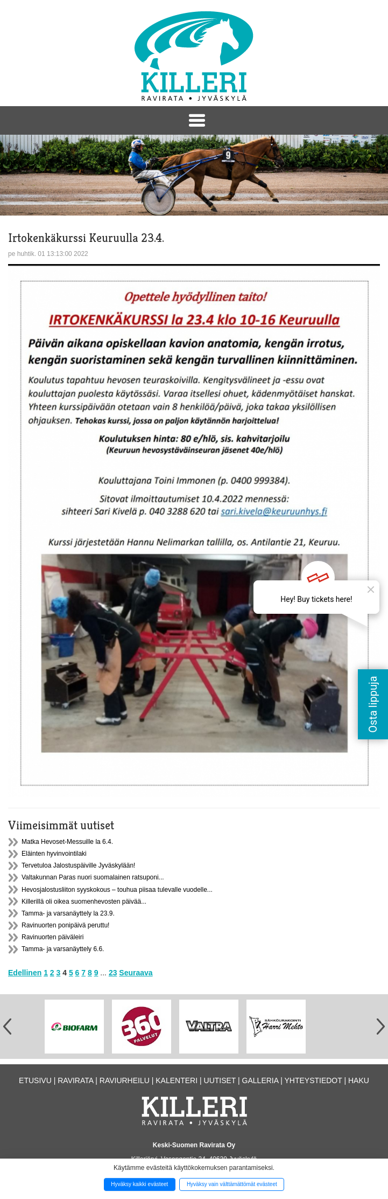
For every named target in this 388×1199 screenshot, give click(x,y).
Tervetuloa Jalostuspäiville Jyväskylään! (78, 865)
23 (113, 972)
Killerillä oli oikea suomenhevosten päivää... (84, 901)
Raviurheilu (125, 1080)
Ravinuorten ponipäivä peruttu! (65, 925)
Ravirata (75, 1080)
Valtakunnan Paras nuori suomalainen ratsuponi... (93, 877)
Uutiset (220, 1080)
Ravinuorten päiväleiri (52, 937)
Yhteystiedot (313, 1080)
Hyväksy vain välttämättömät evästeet (232, 1184)
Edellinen (24, 972)
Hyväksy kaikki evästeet (139, 1184)
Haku (358, 1080)
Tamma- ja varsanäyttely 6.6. (63, 949)
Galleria (260, 1080)
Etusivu (35, 1080)
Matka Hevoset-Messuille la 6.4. (67, 841)
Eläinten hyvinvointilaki (54, 853)
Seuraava (135, 972)
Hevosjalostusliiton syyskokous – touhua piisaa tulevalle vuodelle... (117, 889)
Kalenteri (176, 1080)
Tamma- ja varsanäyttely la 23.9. (68, 913)
